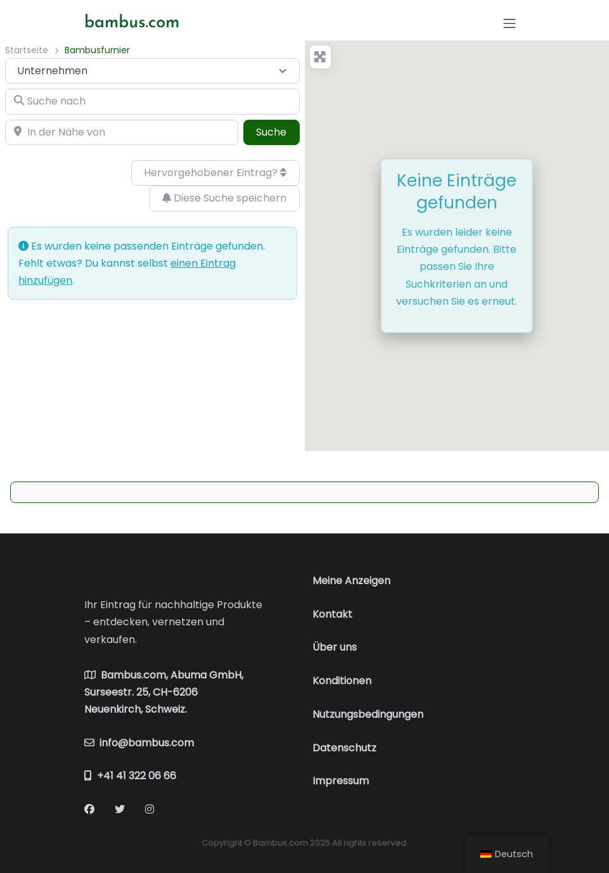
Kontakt (332, 614)
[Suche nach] (152, 101)
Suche (277, 131)
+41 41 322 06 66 (130, 775)
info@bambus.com (139, 743)
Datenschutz (344, 748)
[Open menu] (509, 23)
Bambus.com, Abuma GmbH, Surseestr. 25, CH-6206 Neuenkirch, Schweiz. (163, 692)
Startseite (26, 50)
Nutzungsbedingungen (367, 714)
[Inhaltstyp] (152, 71)
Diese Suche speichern (224, 198)
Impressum (340, 781)
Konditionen (341, 680)
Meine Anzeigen (351, 580)
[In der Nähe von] (121, 132)
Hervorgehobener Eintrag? (215, 172)
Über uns (334, 647)
